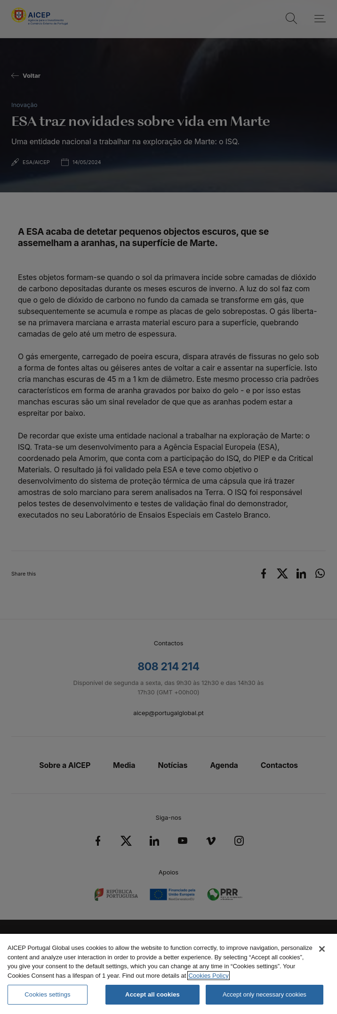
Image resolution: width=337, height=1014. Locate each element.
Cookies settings (47, 994)
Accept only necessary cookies (264, 994)
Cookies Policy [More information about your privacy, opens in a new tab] (208, 975)
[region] (168, 974)
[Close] (322, 949)
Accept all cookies (152, 994)
